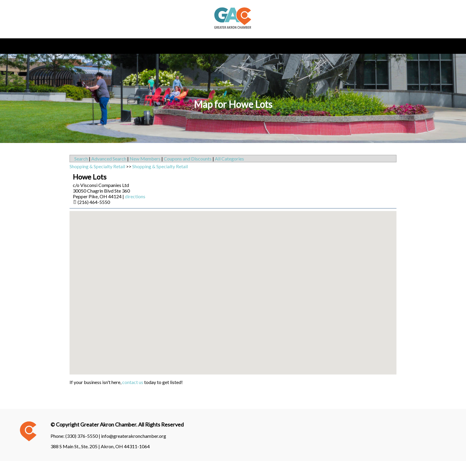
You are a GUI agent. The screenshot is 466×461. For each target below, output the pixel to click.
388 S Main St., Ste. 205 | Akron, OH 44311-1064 (100, 446)
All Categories (229, 158)
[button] (233, 287)
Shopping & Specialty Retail (97, 166)
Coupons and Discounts (188, 158)
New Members (145, 158)
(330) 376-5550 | (83, 436)
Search (81, 158)
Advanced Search (108, 158)
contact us (132, 382)
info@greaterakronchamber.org (133, 436)
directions (135, 196)
